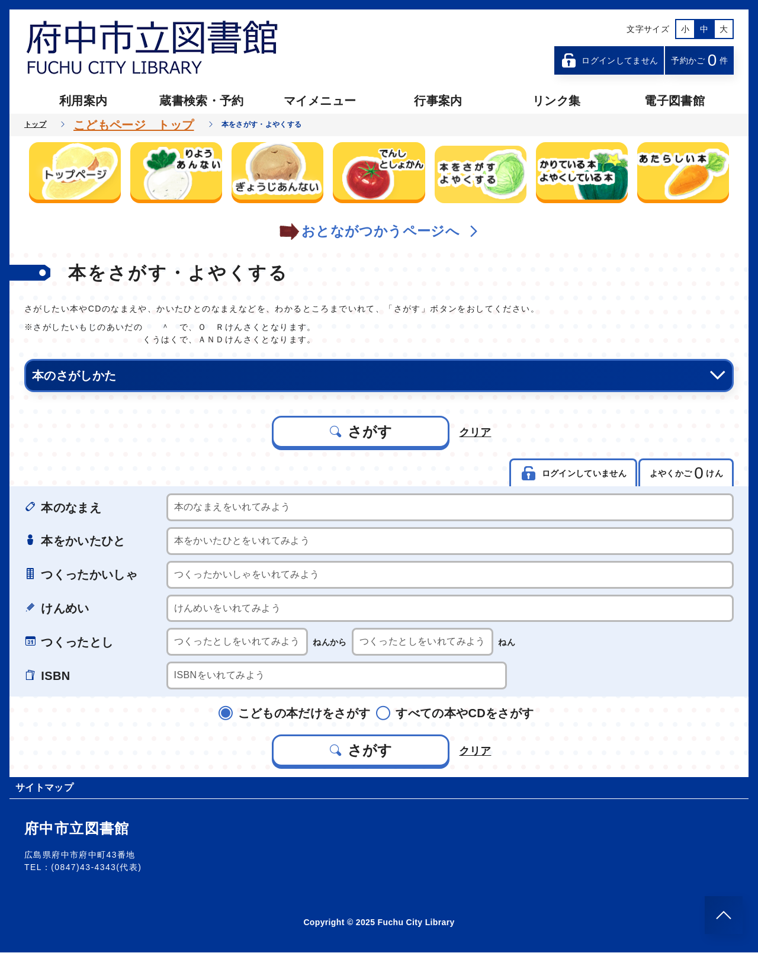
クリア (476, 432)
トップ (35, 124)
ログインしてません (609, 60)
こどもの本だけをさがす (300, 713)
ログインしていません (572, 474)
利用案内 (83, 100)
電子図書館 (674, 100)
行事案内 (438, 100)
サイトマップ (44, 788)
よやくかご (685, 473)
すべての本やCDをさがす (460, 713)
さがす (360, 431)
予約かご (699, 60)
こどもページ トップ (133, 124)
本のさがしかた (379, 375)
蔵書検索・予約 (201, 100)
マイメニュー (320, 100)
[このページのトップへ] (724, 915)
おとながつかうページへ (379, 231)
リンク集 (556, 100)
